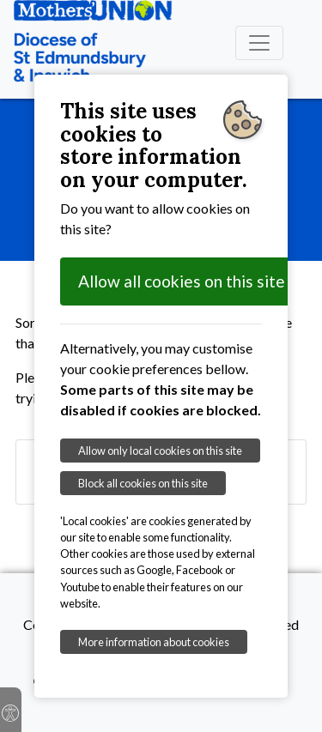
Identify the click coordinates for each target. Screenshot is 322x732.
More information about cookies (153, 642)
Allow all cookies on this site (181, 281)
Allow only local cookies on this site (160, 450)
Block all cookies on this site (143, 483)
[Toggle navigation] (259, 43)
